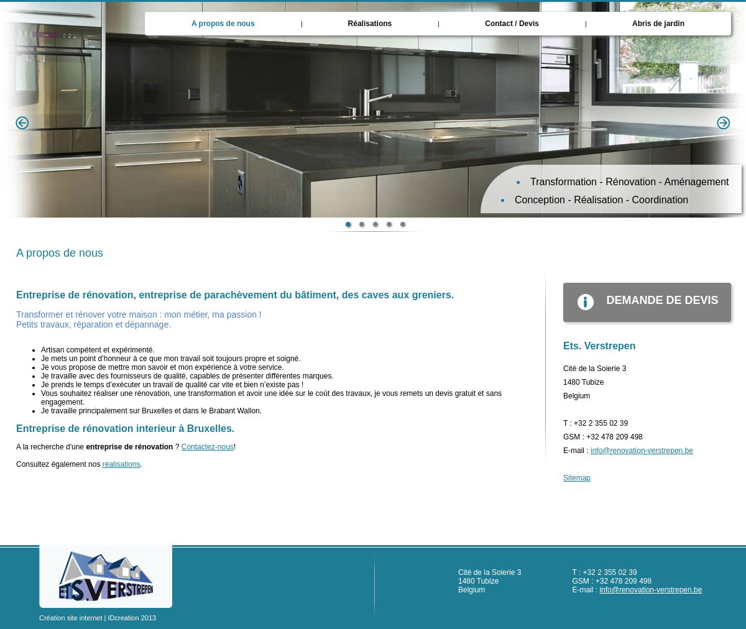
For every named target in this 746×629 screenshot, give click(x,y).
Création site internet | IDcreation (89, 618)
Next (723, 123)
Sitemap (577, 478)
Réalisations (370, 23)
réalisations (121, 464)
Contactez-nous (208, 447)
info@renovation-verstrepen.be (642, 450)
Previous (22, 123)
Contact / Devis (512, 23)
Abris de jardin (658, 23)
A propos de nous (223, 23)
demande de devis (641, 302)
